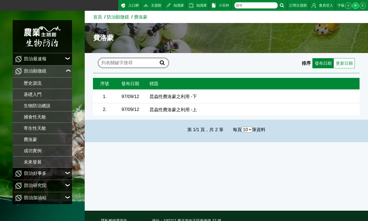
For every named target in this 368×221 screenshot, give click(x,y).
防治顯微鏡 (118, 17)
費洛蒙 (30, 139)
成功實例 (33, 150)
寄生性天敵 (35, 128)
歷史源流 (33, 83)
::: (2, 4)
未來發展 (33, 162)
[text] (255, 5)
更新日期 (344, 63)
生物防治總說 (37, 105)
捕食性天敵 (35, 116)
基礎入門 (33, 94)
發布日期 (321, 63)
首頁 (97, 17)
